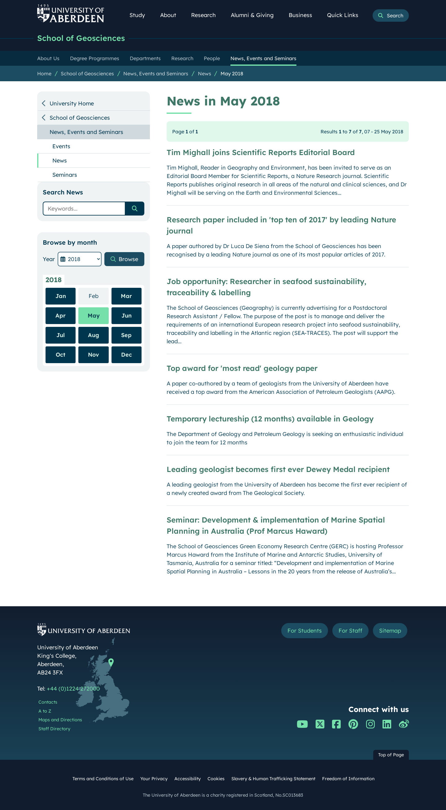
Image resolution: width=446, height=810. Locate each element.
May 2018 (232, 73)
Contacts (47, 702)
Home (44, 73)
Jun (126, 315)
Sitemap (390, 630)
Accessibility (187, 779)
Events (61, 146)
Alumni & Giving (256, 15)
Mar (126, 296)
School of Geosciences (81, 38)
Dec (126, 354)
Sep (126, 335)
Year (49, 259)
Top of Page (391, 755)
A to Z (44, 711)
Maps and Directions (60, 720)
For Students (304, 630)
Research (207, 15)
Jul (60, 335)
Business (304, 15)
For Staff (350, 630)
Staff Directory (54, 729)
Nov (93, 354)
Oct (60, 354)
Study (140, 15)
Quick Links (346, 15)
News (204, 73)
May (94, 315)
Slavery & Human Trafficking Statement (273, 779)
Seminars (64, 174)
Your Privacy (154, 779)
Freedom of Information (348, 779)
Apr (60, 315)
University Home (72, 103)
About (171, 15)
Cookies (216, 779)
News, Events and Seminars (155, 73)
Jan (60, 296)
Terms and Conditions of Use (102, 779)
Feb (99, 296)
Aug (93, 335)
